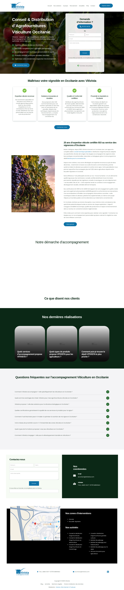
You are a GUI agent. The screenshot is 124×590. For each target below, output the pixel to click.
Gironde (71, 519)
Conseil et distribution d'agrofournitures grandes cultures (98, 536)
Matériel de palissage (97, 540)
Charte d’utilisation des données (73, 584)
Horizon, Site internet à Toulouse (65, 587)
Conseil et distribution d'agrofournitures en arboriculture (75, 540)
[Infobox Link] (83, 476)
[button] (106, 6)
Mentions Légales (57, 584)
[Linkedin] (108, 572)
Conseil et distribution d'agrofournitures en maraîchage (75, 547)
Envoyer (85, 53)
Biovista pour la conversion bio (76, 158)
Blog (43, 584)
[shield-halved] (78, 65)
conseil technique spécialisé (82, 152)
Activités (47, 584)
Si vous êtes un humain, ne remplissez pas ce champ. (84, 58)
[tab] (62, 392)
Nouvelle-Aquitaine (75, 521)
